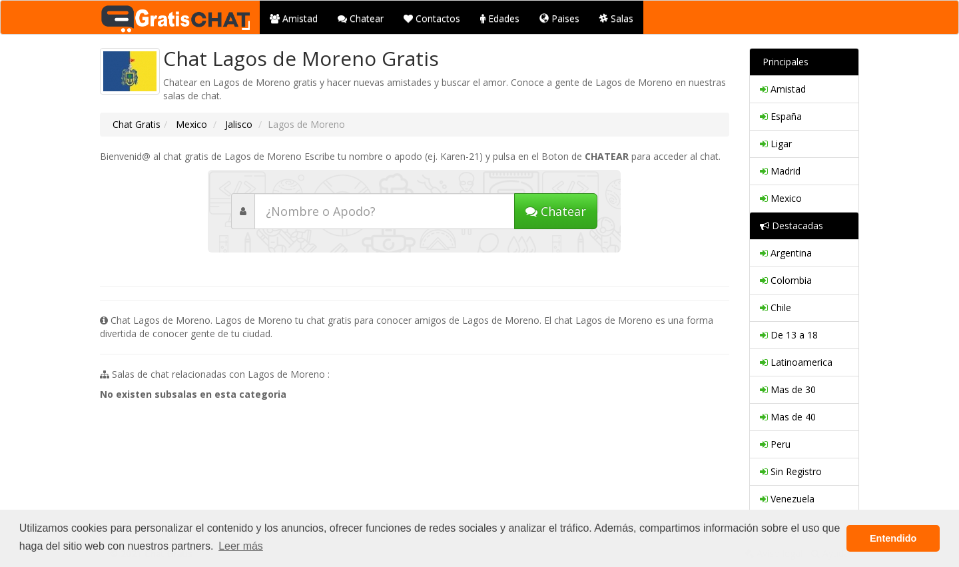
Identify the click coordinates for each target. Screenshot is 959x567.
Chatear (361, 18)
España (781, 116)
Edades (499, 18)
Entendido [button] (893, 538)
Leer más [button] (240, 546)
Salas (616, 18)
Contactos (432, 18)
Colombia (786, 280)
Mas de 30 (788, 389)
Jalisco (237, 124)
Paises (559, 18)
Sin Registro (791, 471)
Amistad (294, 18)
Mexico (190, 124)
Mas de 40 (788, 416)
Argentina (786, 253)
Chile (775, 307)
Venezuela (787, 498)
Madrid (780, 171)
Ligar (776, 143)
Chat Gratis (136, 124)
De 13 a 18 (789, 334)
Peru (775, 444)
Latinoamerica (796, 362)
